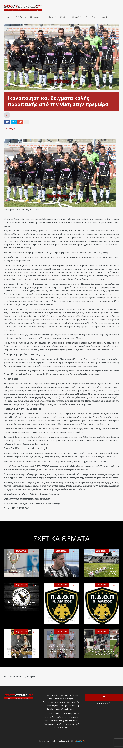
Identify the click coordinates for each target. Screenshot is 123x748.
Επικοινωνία (104, 697)
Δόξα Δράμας (21, 17)
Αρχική (8, 17)
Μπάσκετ (50, 17)
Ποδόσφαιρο (34, 17)
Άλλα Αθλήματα (92, 17)
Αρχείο (105, 17)
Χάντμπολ (75, 17)
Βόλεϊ (62, 17)
